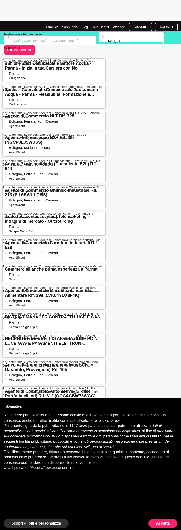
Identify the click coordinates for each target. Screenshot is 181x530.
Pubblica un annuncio (62, 27)
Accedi (140, 27)
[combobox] (131, 40)
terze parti (87, 426)
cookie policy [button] (108, 420)
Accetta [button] (163, 523)
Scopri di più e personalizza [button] (36, 523)
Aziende (119, 27)
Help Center (100, 27)
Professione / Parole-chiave (23, 34)
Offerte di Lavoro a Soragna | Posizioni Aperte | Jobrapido (15, 26)
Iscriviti (166, 27)
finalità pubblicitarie (35, 441)
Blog (84, 27)
